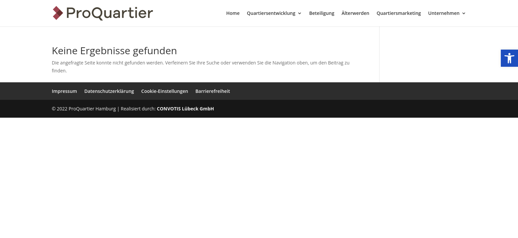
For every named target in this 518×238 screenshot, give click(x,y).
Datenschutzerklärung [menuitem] (109, 91)
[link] (509, 58)
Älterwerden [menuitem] (355, 13)
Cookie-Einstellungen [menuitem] (164, 91)
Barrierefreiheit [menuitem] (212, 91)
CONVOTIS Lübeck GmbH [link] (185, 108)
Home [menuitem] (233, 13)
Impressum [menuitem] (64, 91)
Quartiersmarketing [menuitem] (399, 13)
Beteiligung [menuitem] (321, 13)
